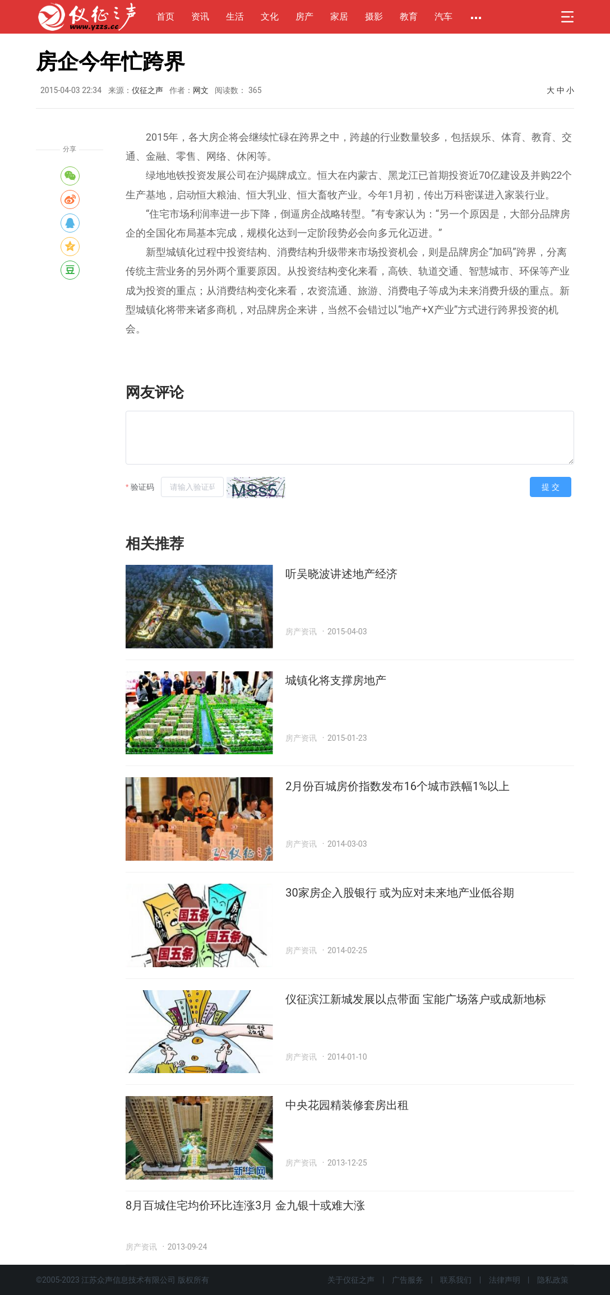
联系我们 (456, 1279)
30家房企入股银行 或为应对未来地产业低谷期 (399, 892)
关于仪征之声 (351, 1279)
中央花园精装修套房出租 (347, 1105)
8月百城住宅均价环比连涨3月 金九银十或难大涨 (245, 1205)
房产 (304, 16)
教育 (409, 16)
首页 (165, 16)
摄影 (374, 16)
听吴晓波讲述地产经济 (341, 574)
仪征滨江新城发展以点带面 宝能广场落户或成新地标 (415, 999)
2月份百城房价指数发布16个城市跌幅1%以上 (397, 786)
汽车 (443, 16)
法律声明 (504, 1279)
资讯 (200, 16)
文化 (270, 16)
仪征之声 (147, 90)
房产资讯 (301, 631)
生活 (235, 16)
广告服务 (407, 1279)
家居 (339, 16)
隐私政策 (553, 1279)
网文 (201, 90)
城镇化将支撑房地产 (335, 680)
